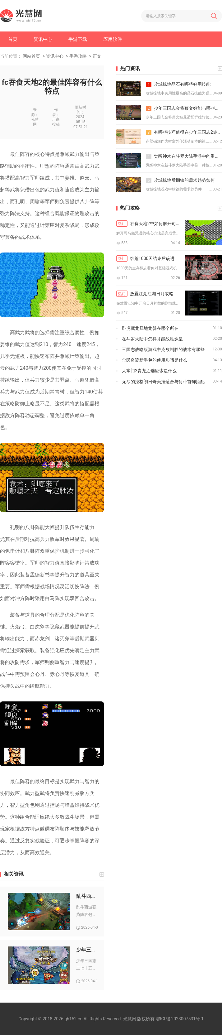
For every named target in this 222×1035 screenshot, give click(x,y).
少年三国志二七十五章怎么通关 (87, 950)
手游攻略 (78, 56)
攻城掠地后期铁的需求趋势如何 (180, 180)
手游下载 (77, 39)
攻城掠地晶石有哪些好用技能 (178, 84)
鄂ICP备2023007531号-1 (180, 1018)
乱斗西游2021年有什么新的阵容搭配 (87, 896)
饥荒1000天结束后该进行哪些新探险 (148, 258)
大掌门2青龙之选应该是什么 (149, 370)
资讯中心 (43, 39)
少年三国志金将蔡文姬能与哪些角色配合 (184, 108)
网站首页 (31, 56)
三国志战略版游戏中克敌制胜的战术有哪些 (163, 349)
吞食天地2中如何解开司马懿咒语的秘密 (148, 223)
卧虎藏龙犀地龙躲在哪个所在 (150, 328)
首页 (12, 39)
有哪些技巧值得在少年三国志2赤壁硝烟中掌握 (184, 132)
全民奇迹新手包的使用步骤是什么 (154, 360)
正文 (97, 56)
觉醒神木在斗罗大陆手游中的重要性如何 (184, 156)
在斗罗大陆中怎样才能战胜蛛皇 (152, 338)
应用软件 (112, 39)
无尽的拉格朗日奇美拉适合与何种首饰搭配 (163, 381)
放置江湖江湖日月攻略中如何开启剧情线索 (148, 294)
